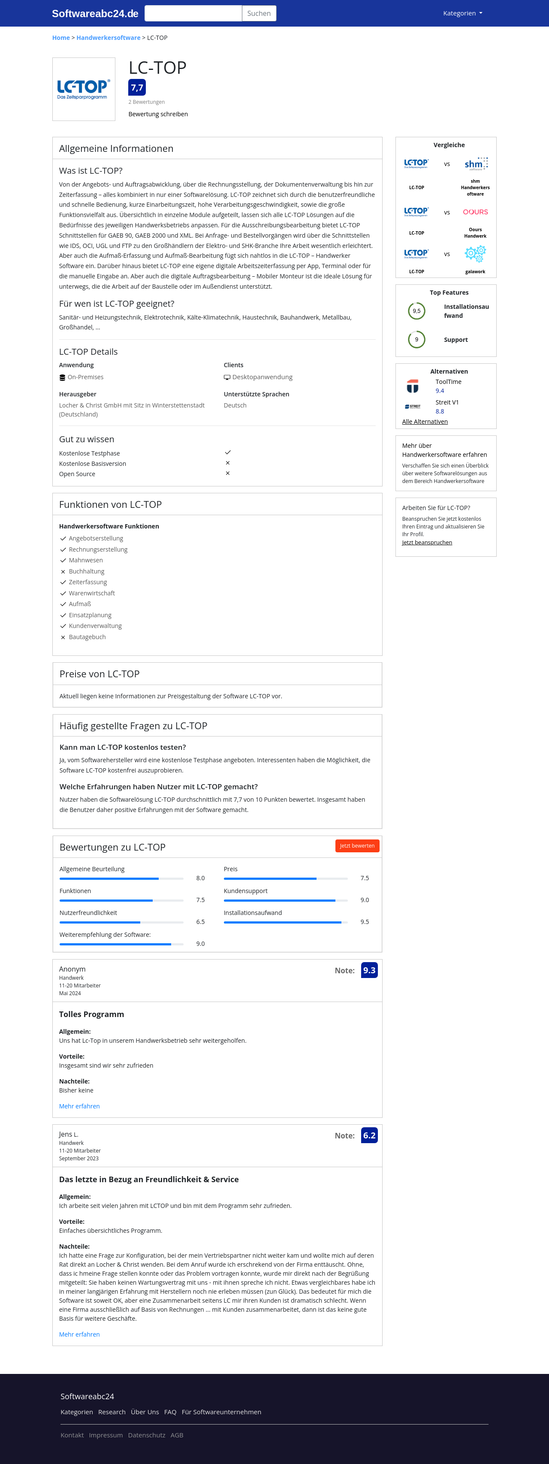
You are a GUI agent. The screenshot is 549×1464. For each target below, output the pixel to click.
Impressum (106, 1435)
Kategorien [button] (460, 13)
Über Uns (145, 1411)
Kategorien (76, 1411)
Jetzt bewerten (357, 845)
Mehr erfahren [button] (79, 1106)
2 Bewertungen (146, 102)
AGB (177, 1435)
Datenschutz (147, 1435)
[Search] (193, 13)
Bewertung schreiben (158, 114)
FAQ (170, 1411)
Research (112, 1411)
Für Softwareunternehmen (222, 1411)
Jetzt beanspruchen (427, 542)
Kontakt (72, 1435)
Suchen (259, 13)
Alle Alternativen (425, 421)
